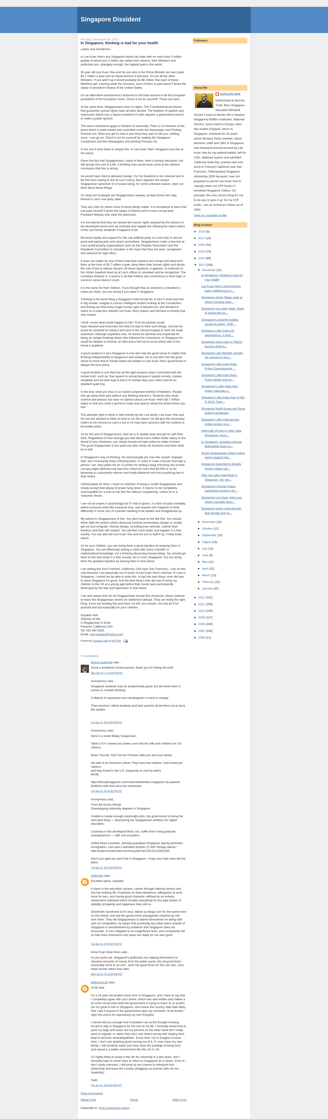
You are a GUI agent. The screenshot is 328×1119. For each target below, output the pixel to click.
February (208, 582)
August (207, 542)
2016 (202, 244)
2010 (202, 610)
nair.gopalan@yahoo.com (106, 634)
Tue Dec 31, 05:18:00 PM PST (106, 722)
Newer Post (88, 1099)
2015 (202, 251)
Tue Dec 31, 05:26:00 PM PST (106, 791)
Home (134, 1099)
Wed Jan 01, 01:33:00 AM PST (107, 974)
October (207, 528)
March (206, 575)
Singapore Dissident (111, 19)
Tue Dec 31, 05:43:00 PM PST (106, 867)
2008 (202, 624)
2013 (202, 264)
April (205, 568)
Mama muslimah (102, 662)
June (205, 555)
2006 (202, 637)
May (205, 561)
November (209, 522)
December (209, 270)
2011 (202, 604)
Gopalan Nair (230, 94)
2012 (202, 597)
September (209, 535)
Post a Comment (92, 1093)
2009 (202, 617)
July (205, 548)
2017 (202, 238)
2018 (202, 231)
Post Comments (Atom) (114, 1108)
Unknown (97, 875)
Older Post (179, 1099)
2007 (202, 631)
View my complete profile (210, 215)
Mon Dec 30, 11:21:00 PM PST (107, 673)
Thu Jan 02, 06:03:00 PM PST (106, 1085)
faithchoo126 (99, 982)
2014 (202, 258)
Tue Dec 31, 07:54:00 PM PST (106, 944)
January (207, 588)
